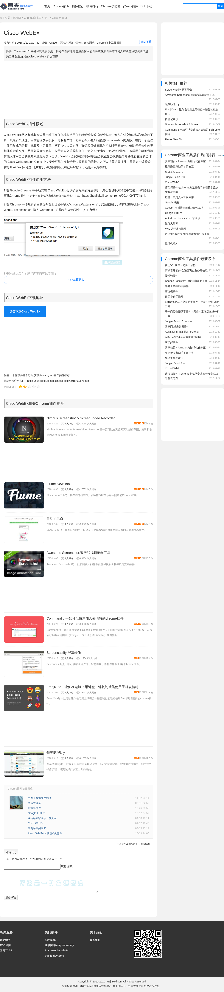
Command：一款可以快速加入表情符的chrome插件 (85, 618)
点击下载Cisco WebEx (24, 311)
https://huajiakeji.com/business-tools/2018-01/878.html (58, 380)
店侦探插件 (171, 342)
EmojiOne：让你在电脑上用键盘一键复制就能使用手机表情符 (92, 687)
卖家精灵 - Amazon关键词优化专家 (185, 161)
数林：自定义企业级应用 (179, 197)
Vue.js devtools (54, 955)
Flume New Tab (58, 484)
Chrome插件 (61, 6)
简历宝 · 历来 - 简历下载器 (180, 265)
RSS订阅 (5, 945)
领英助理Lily (55, 753)
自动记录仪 (54, 518)
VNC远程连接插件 (175, 228)
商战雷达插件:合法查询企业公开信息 (186, 270)
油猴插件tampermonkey (59, 945)
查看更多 (78, 279)
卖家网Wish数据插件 (177, 326)
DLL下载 (146, 6)
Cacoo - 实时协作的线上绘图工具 (184, 207)
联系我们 (95, 939)
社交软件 (36, 375)
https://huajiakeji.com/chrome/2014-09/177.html (113, 195)
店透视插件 (34, 808)
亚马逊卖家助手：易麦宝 (42, 818)
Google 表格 (172, 202)
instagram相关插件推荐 (56, 375)
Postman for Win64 (57, 950)
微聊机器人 (171, 243)
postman (50, 939)
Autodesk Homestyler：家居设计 (184, 218)
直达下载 (146, 41)
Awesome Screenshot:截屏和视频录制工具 (78, 553)
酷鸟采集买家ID (37, 828)
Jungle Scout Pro (175, 177)
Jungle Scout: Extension (179, 321)
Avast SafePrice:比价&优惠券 (45, 833)
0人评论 (68, 42)
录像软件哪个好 (21, 375)
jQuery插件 (130, 6)
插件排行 (92, 6)
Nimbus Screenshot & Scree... (182, 124)
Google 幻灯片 (36, 813)
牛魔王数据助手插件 (39, 797)
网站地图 (5, 939)
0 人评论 (69, 423)
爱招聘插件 (171, 275)
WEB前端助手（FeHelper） (137, 843)
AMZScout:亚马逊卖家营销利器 (183, 337)
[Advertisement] (78, 89)
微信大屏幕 (34, 802)
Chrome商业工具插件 (36, 17)
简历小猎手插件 (174, 296)
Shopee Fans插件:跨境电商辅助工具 (186, 280)
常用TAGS (6, 950)
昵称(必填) (67, 866)
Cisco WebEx (35, 823)
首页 (47, 6)
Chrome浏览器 (111, 6)
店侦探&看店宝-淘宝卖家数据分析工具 (187, 233)
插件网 (17, 17)
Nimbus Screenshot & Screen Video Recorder (80, 418)
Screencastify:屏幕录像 (63, 653)
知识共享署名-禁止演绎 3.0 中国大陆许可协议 (122, 986)
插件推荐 (78, 6)
